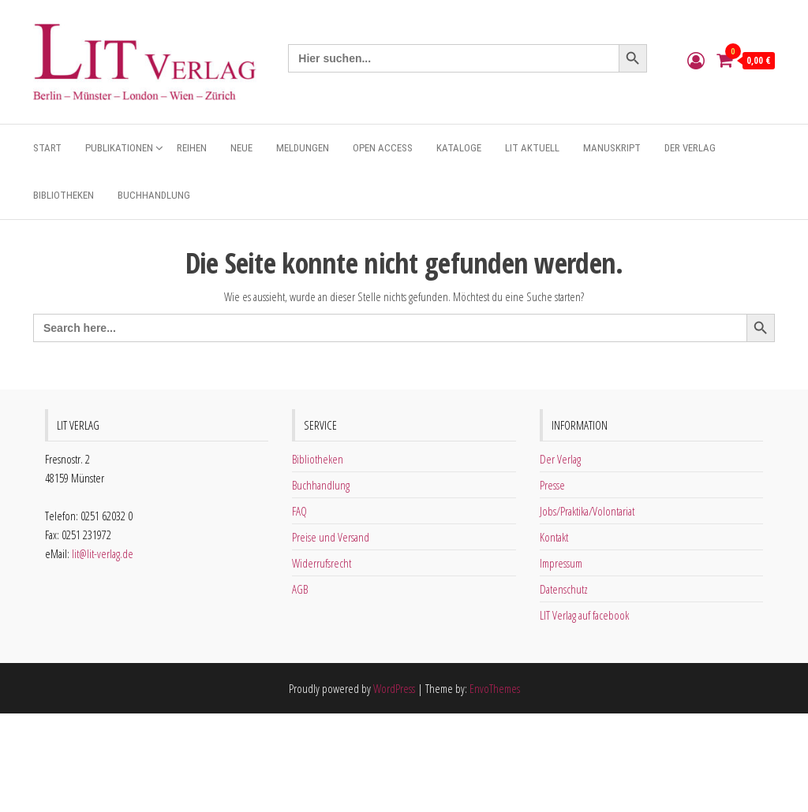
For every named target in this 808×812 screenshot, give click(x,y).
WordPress (394, 688)
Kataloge (458, 148)
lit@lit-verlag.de (102, 553)
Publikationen (119, 148)
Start (47, 148)
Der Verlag (690, 148)
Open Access (383, 148)
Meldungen (302, 148)
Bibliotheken (63, 195)
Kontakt (554, 537)
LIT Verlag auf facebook (584, 615)
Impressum (561, 563)
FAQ (299, 511)
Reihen (192, 148)
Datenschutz (564, 589)
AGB (300, 589)
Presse (552, 485)
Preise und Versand (330, 537)
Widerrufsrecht (321, 563)
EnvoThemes (494, 688)
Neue (241, 148)
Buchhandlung (154, 195)
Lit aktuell (532, 148)
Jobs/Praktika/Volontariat (587, 511)
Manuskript (612, 148)
